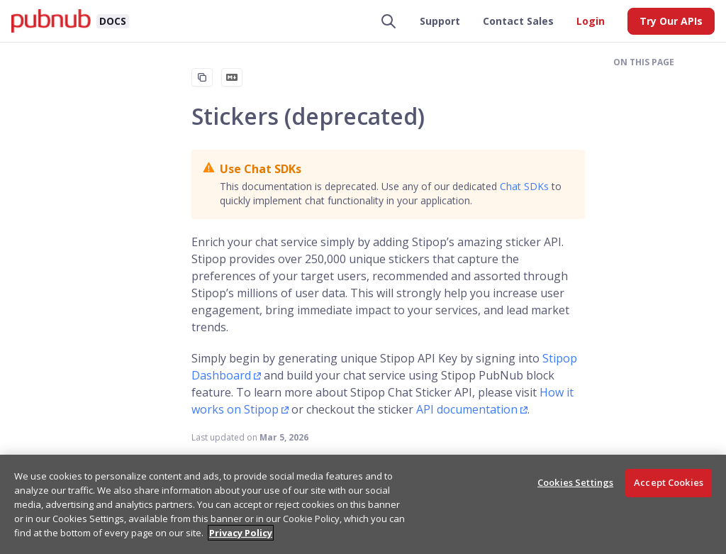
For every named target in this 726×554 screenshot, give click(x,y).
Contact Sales (518, 21)
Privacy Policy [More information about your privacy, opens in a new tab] (240, 532)
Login (590, 21)
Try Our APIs (671, 21)
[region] (363, 504)
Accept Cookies (668, 482)
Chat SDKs (524, 186)
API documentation (467, 409)
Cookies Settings (575, 482)
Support (440, 21)
